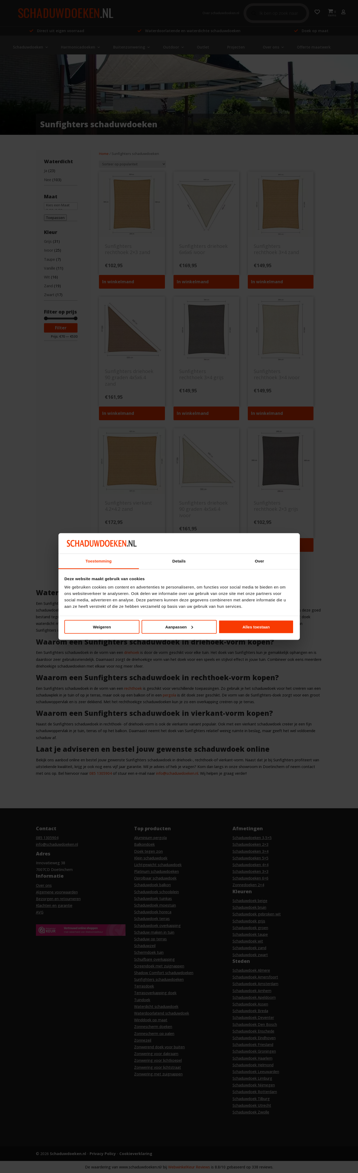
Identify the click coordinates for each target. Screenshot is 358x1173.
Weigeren (102, 626)
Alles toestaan (256, 626)
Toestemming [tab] (99, 561)
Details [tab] (179, 561)
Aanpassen (179, 626)
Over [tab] (259, 561)
